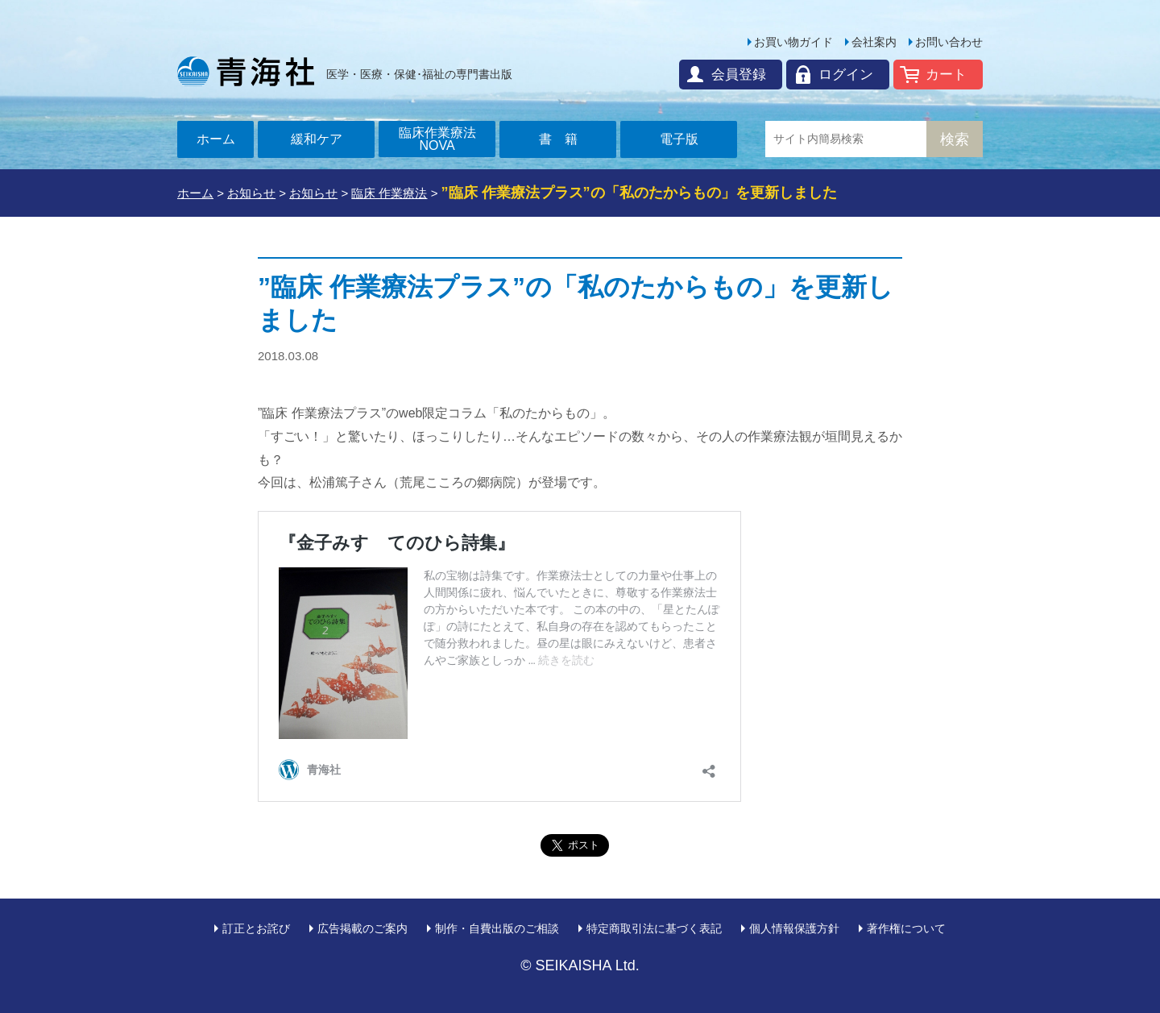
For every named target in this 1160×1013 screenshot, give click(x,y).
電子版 (679, 139)
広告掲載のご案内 (362, 928)
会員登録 (738, 74)
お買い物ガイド (793, 42)
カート (946, 74)
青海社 (245, 71)
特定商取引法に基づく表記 (654, 928)
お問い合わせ (949, 42)
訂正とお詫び (256, 928)
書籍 (564, 139)
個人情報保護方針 (794, 928)
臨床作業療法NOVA (437, 139)
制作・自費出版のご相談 (497, 928)
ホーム (216, 139)
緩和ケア (316, 139)
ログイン (845, 74)
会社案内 (874, 42)
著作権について (906, 928)
